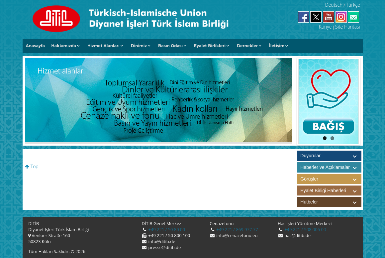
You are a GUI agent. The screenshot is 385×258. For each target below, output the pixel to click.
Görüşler (330, 179)
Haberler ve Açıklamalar (330, 167)
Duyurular (310, 155)
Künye (325, 27)
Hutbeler (330, 202)
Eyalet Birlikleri (210, 45)
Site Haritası (347, 27)
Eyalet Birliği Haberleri (330, 191)
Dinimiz (139, 45)
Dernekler (247, 45)
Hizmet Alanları (103, 45)
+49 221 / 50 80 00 (166, 229)
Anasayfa (35, 45)
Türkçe (353, 5)
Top (32, 166)
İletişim (277, 45)
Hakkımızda (63, 45)
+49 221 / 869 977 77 (236, 229)
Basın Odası (170, 45)
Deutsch (333, 5)
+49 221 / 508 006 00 (304, 229)
